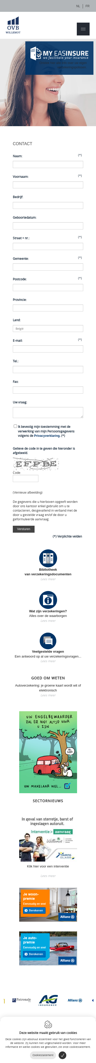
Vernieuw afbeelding (27, 492)
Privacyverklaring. (47, 436)
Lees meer (48, 579)
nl (78, 6)
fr (88, 6)
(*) (46, 430)
